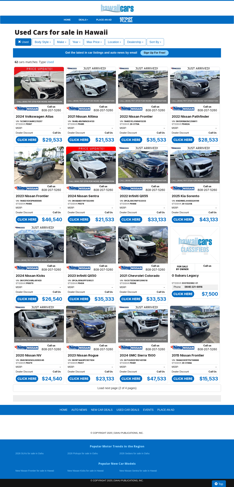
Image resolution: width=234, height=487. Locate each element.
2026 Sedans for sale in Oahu (134, 453)
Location (114, 42)
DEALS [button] (83, 19)
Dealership (135, 42)
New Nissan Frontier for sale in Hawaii (34, 470)
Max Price (94, 42)
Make (61, 42)
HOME (67, 19)
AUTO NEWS (79, 409)
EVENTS (148, 409)
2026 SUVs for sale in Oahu (29, 453)
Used (23, 42)
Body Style (43, 42)
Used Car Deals (128, 409)
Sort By (155, 42)
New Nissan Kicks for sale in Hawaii (85, 470)
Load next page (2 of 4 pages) (117, 388)
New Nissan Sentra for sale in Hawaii (138, 470)
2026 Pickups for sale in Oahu (82, 453)
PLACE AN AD (104, 19)
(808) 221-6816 (193, 286)
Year (76, 42)
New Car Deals (101, 409)
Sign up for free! (154, 52)
